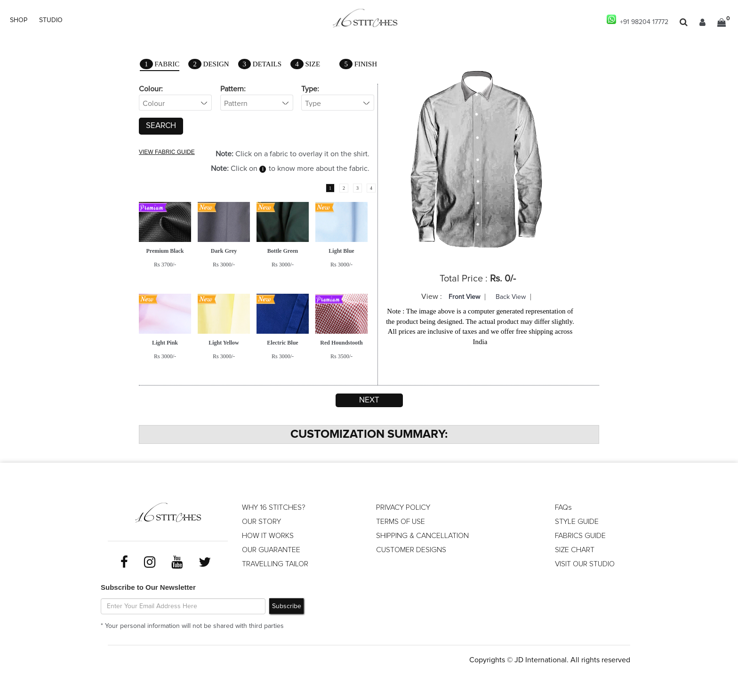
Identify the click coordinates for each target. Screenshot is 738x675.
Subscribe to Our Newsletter (148, 587)
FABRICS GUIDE (580, 535)
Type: (310, 89)
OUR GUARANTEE (271, 550)
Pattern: (233, 89)
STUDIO (51, 20)
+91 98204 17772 (637, 20)
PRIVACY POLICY (403, 507)
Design (208, 64)
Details (260, 64)
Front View (464, 297)
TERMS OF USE (400, 521)
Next (369, 400)
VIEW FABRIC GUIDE (167, 152)
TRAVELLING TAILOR (275, 564)
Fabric (159, 64)
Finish (358, 64)
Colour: (151, 89)
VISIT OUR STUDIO (585, 564)
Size (305, 64)
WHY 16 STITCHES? (273, 507)
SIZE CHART (574, 550)
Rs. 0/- (503, 278)
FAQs (563, 507)
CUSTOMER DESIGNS (411, 550)
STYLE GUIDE (577, 521)
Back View (511, 297)
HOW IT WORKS (268, 535)
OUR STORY (261, 521)
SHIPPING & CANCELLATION (422, 535)
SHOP (18, 20)
